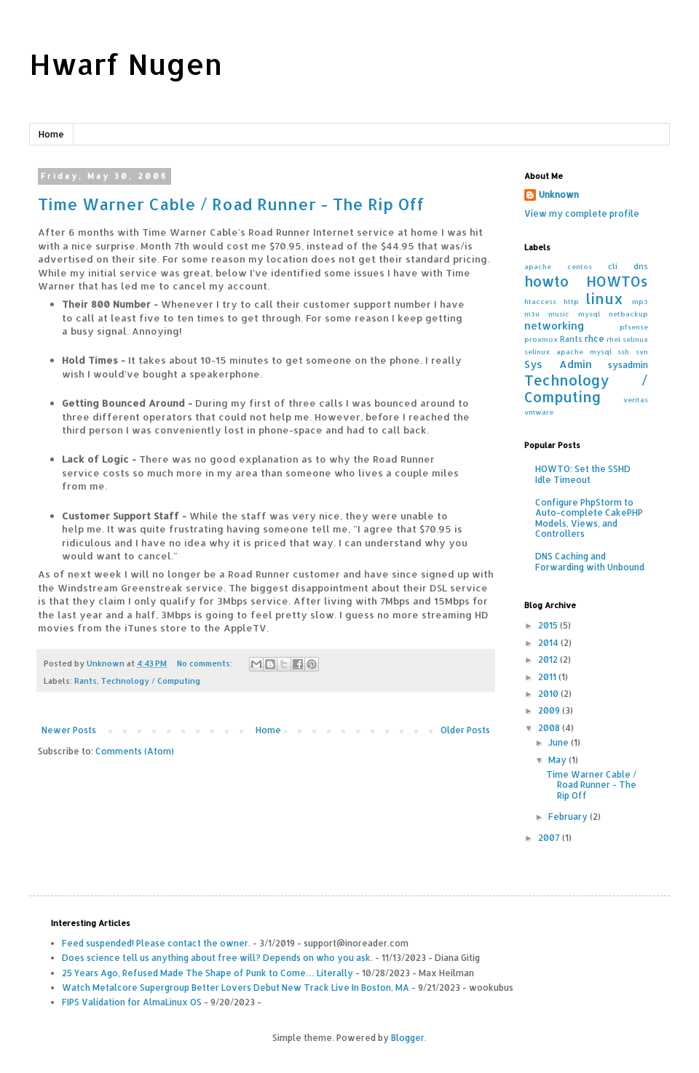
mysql (589, 313)
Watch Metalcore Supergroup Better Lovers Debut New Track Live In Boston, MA (235, 987)
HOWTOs (617, 281)
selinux (635, 339)
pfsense (634, 326)
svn (642, 351)
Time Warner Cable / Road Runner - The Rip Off (231, 204)
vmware (538, 411)
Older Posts (465, 730)
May (558, 759)
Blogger (407, 1037)
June (559, 742)
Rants (85, 681)
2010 (549, 693)
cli (612, 266)
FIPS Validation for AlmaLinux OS (132, 1002)
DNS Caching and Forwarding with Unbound (589, 561)
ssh (623, 351)
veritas (635, 399)
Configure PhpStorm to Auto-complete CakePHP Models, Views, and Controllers (589, 518)
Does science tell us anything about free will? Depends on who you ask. (217, 957)
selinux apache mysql (568, 351)
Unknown (559, 194)
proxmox (541, 339)
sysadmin (628, 364)
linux (604, 299)
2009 (550, 710)
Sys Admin (558, 364)
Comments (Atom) (134, 751)
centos (579, 266)
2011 (548, 676)
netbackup (628, 313)
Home (51, 134)
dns (640, 266)
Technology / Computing (150, 681)
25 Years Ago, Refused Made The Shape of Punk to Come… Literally (207, 973)
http (571, 301)
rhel (613, 339)
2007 (550, 837)
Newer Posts (69, 730)
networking (554, 325)
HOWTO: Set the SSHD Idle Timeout (583, 473)
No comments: (205, 663)
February (569, 816)
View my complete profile (581, 213)
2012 (549, 659)
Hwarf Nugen (125, 63)
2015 (549, 625)
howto (546, 281)
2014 (549, 642)
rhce (594, 338)
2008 (550, 727)
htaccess (540, 301)
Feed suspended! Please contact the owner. (156, 943)
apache (537, 266)
